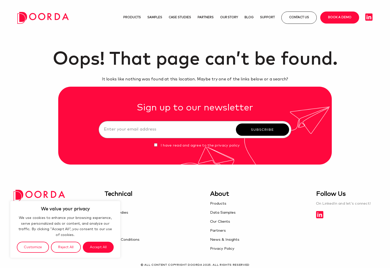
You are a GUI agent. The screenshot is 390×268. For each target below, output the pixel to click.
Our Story (229, 17)
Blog (248, 17)
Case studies (180, 17)
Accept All (98, 247)
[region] (65, 229)
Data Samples (223, 212)
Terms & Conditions (122, 239)
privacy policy (227, 145)
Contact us (299, 17)
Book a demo (339, 17)
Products (132, 17)
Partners (206, 17)
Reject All (66, 247)
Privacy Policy (222, 248)
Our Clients (220, 221)
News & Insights (224, 239)
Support (267, 17)
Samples (154, 17)
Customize (33, 247)
